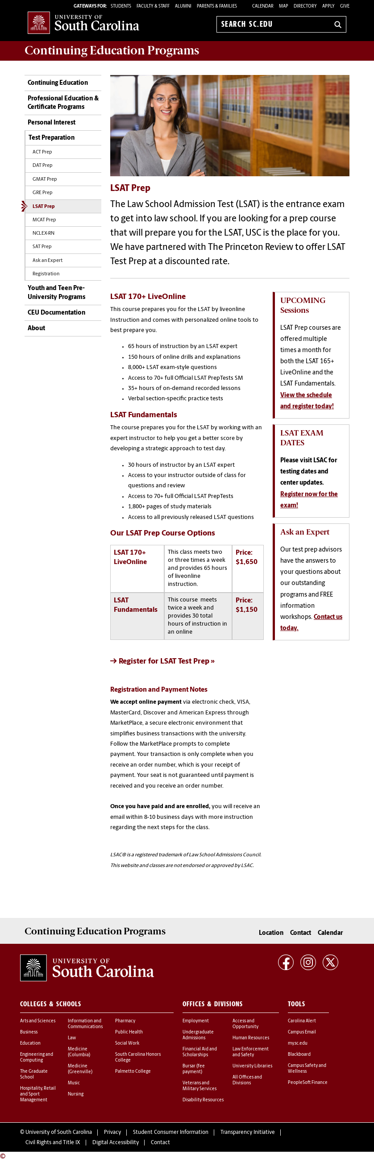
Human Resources (251, 1038)
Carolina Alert (302, 1021)
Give (344, 6)
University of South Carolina (58, 1132)
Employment (196, 1021)
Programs (112, 50)
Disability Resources (203, 1100)
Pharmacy (125, 1021)
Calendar (263, 6)
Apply (328, 6)
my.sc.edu (298, 1043)
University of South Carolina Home (83, 22)
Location (271, 933)
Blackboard (299, 1054)
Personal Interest (51, 123)
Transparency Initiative (247, 1132)
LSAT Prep (44, 206)
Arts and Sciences (37, 1021)
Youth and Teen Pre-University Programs (56, 293)
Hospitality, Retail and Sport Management (38, 1094)
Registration (46, 274)
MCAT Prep (44, 220)
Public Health (129, 1032)
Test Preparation (52, 138)
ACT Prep (42, 152)
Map (283, 6)
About (36, 328)
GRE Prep (43, 193)
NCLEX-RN (43, 233)
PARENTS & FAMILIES (217, 6)
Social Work (127, 1043)
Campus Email (302, 1032)
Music (74, 1083)
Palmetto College (133, 1071)
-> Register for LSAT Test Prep (159, 661)
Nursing (75, 1094)
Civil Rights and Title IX (52, 1142)
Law (72, 1038)
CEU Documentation (56, 313)
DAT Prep (43, 165)
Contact (300, 933)
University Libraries (252, 1066)
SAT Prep (42, 247)
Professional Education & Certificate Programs (63, 103)
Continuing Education (58, 83)
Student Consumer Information (170, 1132)
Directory (305, 6)
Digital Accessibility (115, 1142)
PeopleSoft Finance (308, 1082)
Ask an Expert (47, 260)
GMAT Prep (45, 179)
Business (28, 1032)
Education (30, 1043)
